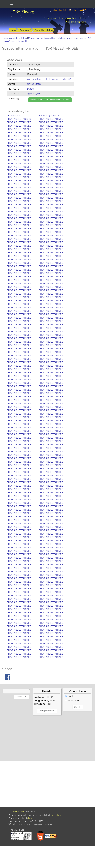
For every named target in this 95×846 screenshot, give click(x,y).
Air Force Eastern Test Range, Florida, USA (49, 79)
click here (56, 815)
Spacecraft (25, 30)
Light (69, 696)
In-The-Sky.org (21, 12)
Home (13, 30)
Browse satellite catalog (14, 38)
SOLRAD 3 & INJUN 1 (50, 115)
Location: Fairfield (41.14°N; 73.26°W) (67, 10)
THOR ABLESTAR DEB (51, 119)
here (30, 818)
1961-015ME (33, 93)
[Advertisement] (47, 738)
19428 (30, 88)
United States (34, 84)
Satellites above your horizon (72, 38)
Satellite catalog (44, 30)
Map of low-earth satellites (42, 38)
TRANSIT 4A (13, 115)
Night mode (72, 700)
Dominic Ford (18, 811)
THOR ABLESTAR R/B (19, 119)
